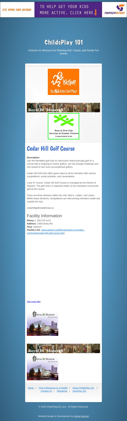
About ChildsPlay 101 (83, 388)
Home (31, 388)
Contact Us (46, 391)
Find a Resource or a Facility (53, 388)
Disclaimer (62, 391)
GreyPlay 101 (79, 391)
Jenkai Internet (81, 416)
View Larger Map (33, 302)
